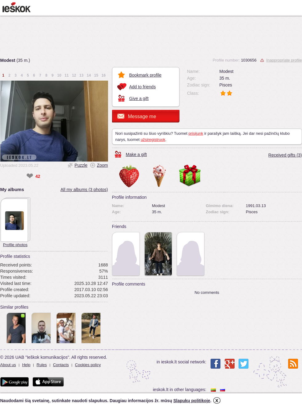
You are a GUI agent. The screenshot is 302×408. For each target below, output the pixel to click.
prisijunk (195, 133)
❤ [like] (29, 176)
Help (26, 364)
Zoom (102, 165)
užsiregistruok (153, 139)
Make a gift (136, 154)
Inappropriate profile (284, 60)
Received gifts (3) (285, 155)
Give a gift (139, 98)
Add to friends (142, 86)
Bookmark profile (145, 75)
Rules (42, 364)
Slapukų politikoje (191, 400)
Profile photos (15, 244)
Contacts (61, 364)
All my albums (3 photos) (84, 189)
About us (8, 364)
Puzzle (80, 165)
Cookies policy (88, 364)
